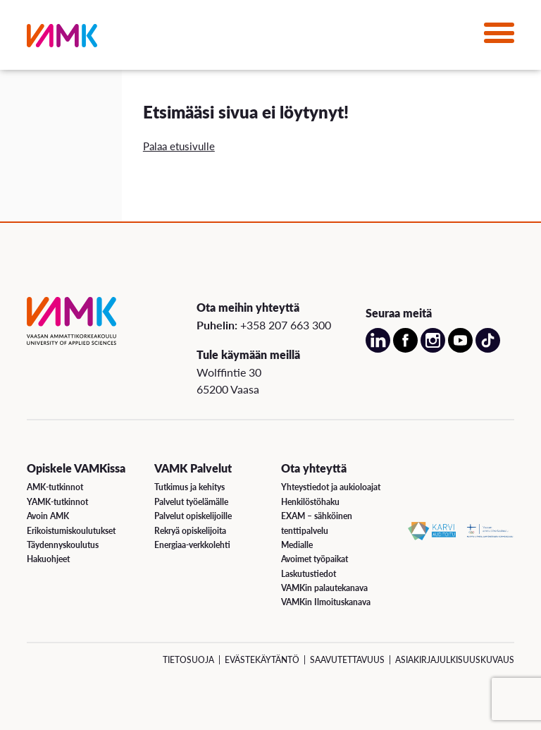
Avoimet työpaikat (314, 559)
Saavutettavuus (347, 660)
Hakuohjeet (48, 559)
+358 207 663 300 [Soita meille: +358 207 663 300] (285, 325)
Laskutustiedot (308, 574)
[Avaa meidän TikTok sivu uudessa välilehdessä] (487, 348)
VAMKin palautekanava (324, 588)
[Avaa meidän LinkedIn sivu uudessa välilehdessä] (378, 348)
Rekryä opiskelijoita (190, 531)
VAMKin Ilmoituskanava (326, 602)
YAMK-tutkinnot (57, 502)
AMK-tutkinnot (55, 487)
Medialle (297, 545)
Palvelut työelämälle (191, 502)
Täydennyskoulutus (63, 545)
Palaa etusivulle (179, 145)
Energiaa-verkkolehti (192, 545)
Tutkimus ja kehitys (189, 487)
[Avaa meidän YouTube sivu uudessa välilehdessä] (460, 348)
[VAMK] (62, 38)
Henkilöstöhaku (310, 502)
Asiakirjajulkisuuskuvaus (454, 660)
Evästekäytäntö (262, 660)
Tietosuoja (188, 660)
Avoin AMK (48, 516)
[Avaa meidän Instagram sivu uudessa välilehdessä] (433, 348)
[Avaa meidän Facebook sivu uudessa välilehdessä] (405, 348)
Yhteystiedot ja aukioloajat (330, 487)
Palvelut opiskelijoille (193, 516)
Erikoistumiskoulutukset (71, 531)
